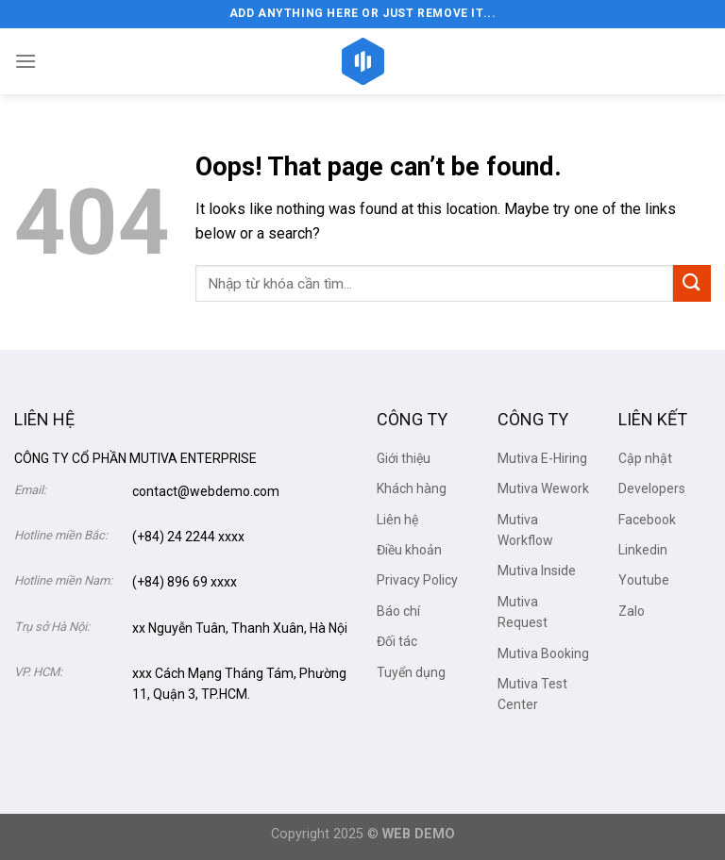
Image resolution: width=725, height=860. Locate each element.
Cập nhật (645, 458)
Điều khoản (409, 549)
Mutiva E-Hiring (542, 458)
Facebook (647, 519)
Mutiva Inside (536, 570)
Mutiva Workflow (525, 530)
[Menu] (25, 61)
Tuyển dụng (411, 672)
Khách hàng (412, 488)
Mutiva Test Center (532, 694)
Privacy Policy (417, 579)
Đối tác (397, 641)
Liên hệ (397, 519)
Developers (651, 488)
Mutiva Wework (543, 488)
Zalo (631, 611)
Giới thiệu (403, 458)
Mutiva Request (522, 612)
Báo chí (398, 611)
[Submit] (692, 283)
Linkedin (642, 549)
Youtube (643, 579)
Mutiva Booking (543, 653)
